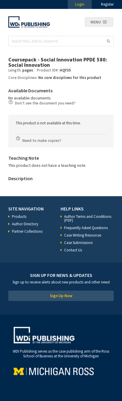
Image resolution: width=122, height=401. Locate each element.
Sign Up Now (61, 295)
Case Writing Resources (82, 235)
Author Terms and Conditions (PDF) (87, 218)
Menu (96, 22)
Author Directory (25, 223)
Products (19, 216)
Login (79, 4)
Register (107, 4)
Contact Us (73, 250)
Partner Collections (27, 231)
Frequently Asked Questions (86, 227)
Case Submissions (78, 242)
